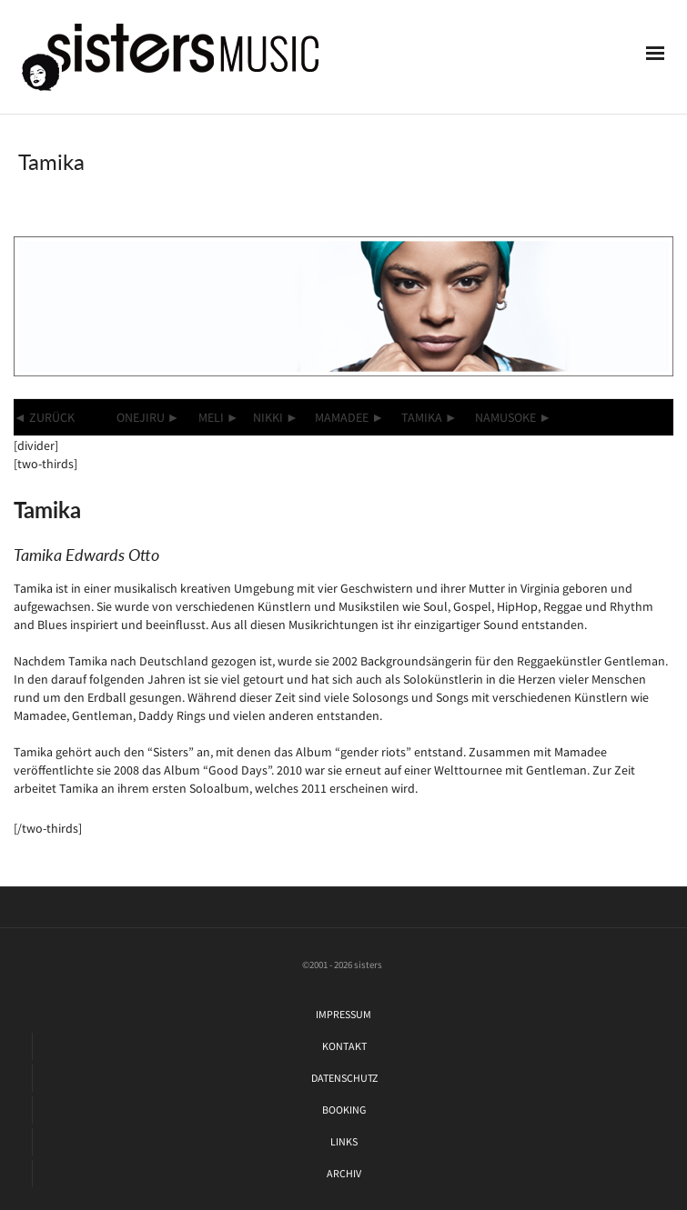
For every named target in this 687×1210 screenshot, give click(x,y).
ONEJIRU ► (148, 417)
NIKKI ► (275, 417)
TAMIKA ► (429, 417)
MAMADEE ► (349, 417)
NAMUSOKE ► (513, 417)
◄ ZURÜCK (44, 417)
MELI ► (218, 417)
